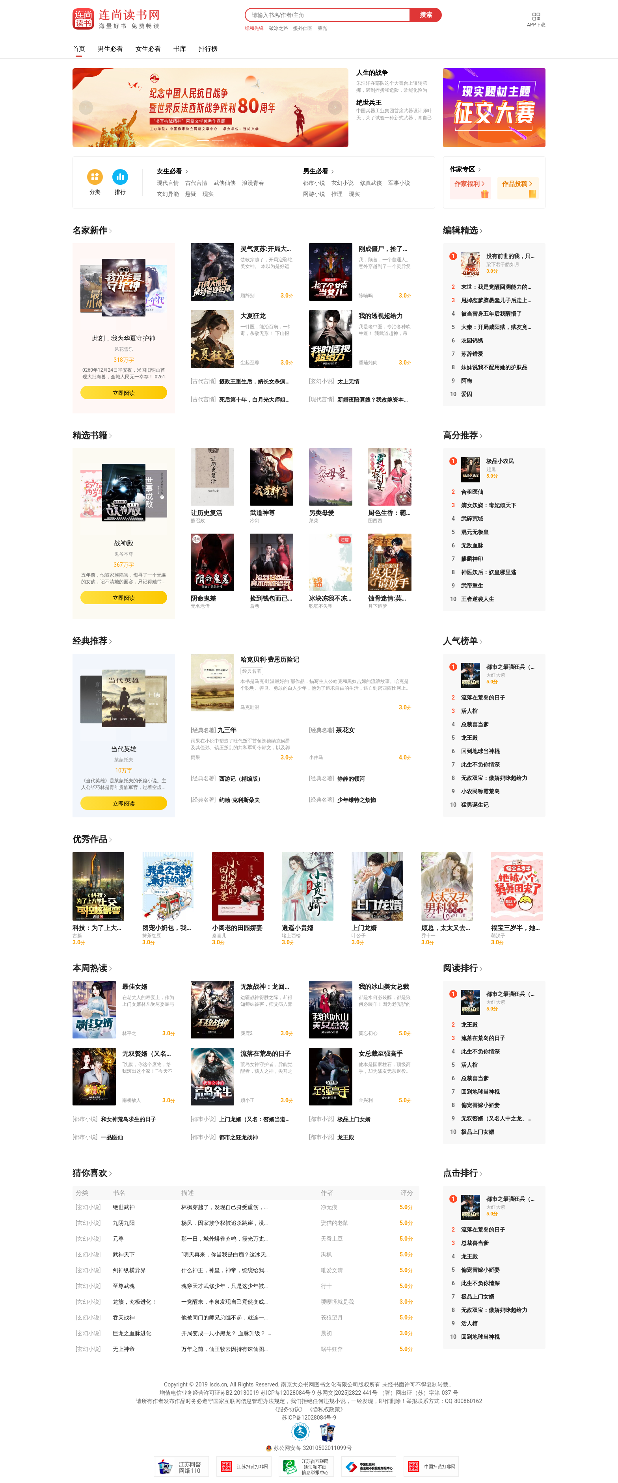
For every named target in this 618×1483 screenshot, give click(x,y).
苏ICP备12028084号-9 (288, 1393)
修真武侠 (371, 183)
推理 (337, 194)
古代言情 (196, 183)
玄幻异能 (168, 194)
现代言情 (168, 183)
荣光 (322, 28)
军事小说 (399, 183)
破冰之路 (279, 28)
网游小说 (314, 194)
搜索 (426, 15)
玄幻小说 (342, 183)
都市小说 (314, 183)
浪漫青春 (253, 183)
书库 (179, 48)
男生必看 (110, 48)
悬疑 (190, 194)
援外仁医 (303, 28)
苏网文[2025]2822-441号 (347, 1393)
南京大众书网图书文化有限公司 (319, 1384)
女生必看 (148, 48)
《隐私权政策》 (326, 1409)
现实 (208, 194)
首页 (79, 48)
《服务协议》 (288, 1409)
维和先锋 (255, 28)
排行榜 (208, 48)
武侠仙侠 (225, 183)
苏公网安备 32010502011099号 (313, 1448)
